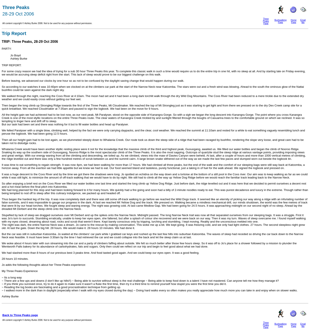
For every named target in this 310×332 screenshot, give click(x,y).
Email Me (303, 21)
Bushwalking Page (280, 21)
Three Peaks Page (266, 21)
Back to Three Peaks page (20, 315)
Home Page (294, 21)
